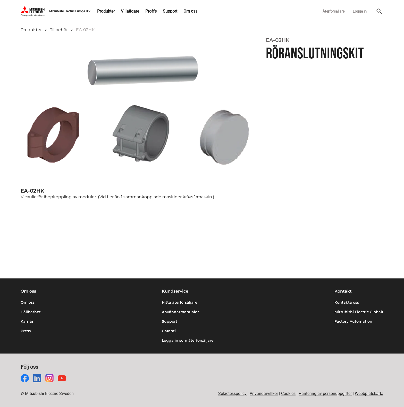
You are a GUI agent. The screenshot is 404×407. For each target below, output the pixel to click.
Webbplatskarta (369, 393)
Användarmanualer (180, 312)
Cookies (288, 393)
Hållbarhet (31, 312)
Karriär (27, 321)
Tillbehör (59, 29)
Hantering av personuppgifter (325, 393)
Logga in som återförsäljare (188, 340)
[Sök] (379, 11)
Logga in (360, 11)
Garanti (169, 331)
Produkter (31, 29)
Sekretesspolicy (232, 393)
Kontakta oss (346, 302)
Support (169, 321)
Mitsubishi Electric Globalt (358, 312)
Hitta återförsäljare (179, 302)
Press (26, 331)
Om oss (28, 302)
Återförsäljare (333, 11)
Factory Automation (353, 321)
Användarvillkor (264, 393)
